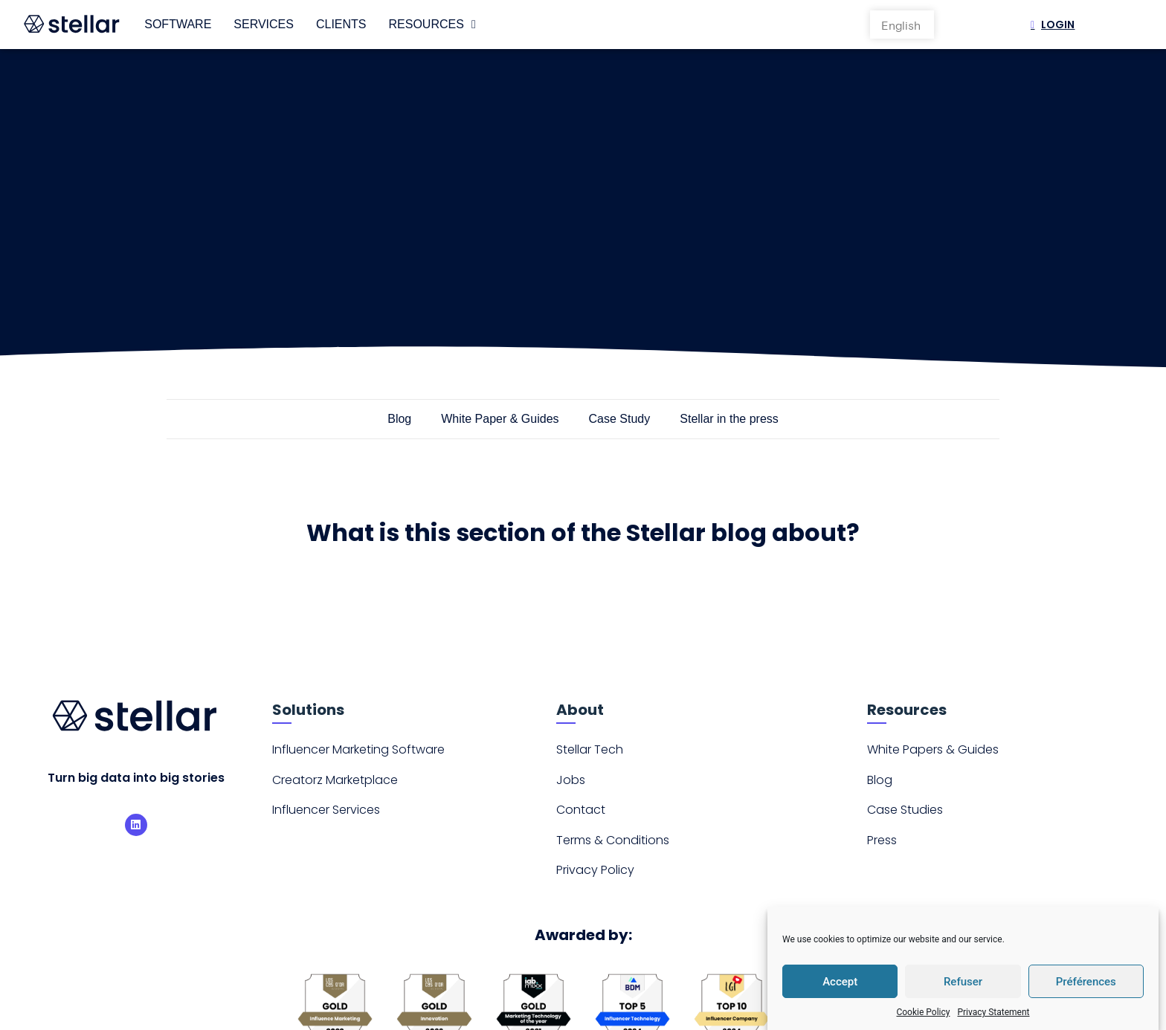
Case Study (620, 418)
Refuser (963, 981)
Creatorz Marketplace (335, 779)
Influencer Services (326, 809)
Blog (399, 418)
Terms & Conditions (612, 840)
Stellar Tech (589, 749)
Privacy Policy (595, 869)
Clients (341, 24)
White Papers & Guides (933, 749)
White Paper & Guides (499, 418)
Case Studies (905, 809)
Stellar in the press (729, 418)
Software (177, 24)
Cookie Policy (923, 1012)
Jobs (570, 779)
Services (263, 24)
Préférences (1086, 981)
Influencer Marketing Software (358, 749)
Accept (839, 981)
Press (882, 840)
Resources (432, 24)
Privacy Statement (993, 1012)
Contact (580, 809)
